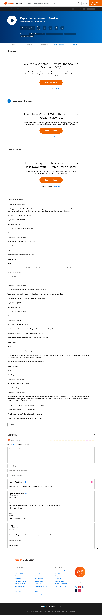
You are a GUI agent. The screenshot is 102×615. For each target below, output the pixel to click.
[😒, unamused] (56, 440)
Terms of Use (80, 610)
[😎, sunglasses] (59, 440)
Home (16, 570)
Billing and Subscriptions (61, 576)
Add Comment (17, 475)
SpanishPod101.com (62, 610)
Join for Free (51, 82)
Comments (74, 44)
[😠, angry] (62, 440)
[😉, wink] (71, 440)
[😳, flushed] (50, 440)
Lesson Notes (44, 44)
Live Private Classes (20, 581)
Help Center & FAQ (60, 570)
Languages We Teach (41, 586)
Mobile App (18, 591)
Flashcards (18, 576)
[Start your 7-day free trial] (80, 572)
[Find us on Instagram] (79, 590)
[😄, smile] (47, 440)
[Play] (9, 101)
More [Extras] (55, 3)
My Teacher (48, 3)
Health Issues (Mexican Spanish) (54, 34)
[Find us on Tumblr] (76, 590)
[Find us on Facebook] (83, 586)
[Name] (27, 466)
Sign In (85, 3)
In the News (38, 583)
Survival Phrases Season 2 (27, 36)
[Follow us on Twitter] (76, 586)
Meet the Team (39, 576)
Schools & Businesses (41, 589)
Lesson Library (10, 9)
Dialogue (14, 44)
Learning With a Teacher (61, 586)
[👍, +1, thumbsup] (93, 440)
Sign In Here (57, 89)
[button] (79, 3)
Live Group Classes (20, 583)
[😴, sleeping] (81, 440)
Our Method (38, 570)
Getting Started (59, 573)
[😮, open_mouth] (84, 440)
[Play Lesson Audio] (12, 20)
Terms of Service (69, 611)
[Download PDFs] (56, 28)
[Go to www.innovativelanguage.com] (51, 606)
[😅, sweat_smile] (68, 440)
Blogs (36, 591)
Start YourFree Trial (96, 3)
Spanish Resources (20, 586)
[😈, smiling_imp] (87, 440)
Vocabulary (38, 3)
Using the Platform (60, 581)
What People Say (39, 578)
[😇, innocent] (78, 440)
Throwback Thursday (70, 34)
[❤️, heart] (90, 440)
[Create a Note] (50, 28)
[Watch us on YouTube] (79, 586)
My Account (58, 578)
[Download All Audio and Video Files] (62, 28)
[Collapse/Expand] (51, 435)
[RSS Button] (8, 440)
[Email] (27, 470)
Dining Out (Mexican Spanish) (24, 9)
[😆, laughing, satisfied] (65, 440)
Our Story (37, 573)
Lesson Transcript (59, 44)
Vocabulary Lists (19, 578)
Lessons (28, 3)
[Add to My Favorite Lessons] (44, 28)
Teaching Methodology (61, 583)
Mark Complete (27, 28)
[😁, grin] (53, 440)
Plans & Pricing (39, 581)
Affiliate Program (39, 594)
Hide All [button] (14, 425)
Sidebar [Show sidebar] (92, 9)
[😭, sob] (74, 440)
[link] (84, 9)
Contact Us (58, 589)
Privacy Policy (71, 610)
